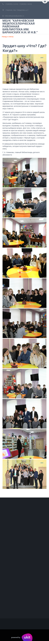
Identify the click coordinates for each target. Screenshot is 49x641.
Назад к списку (8, 37)
